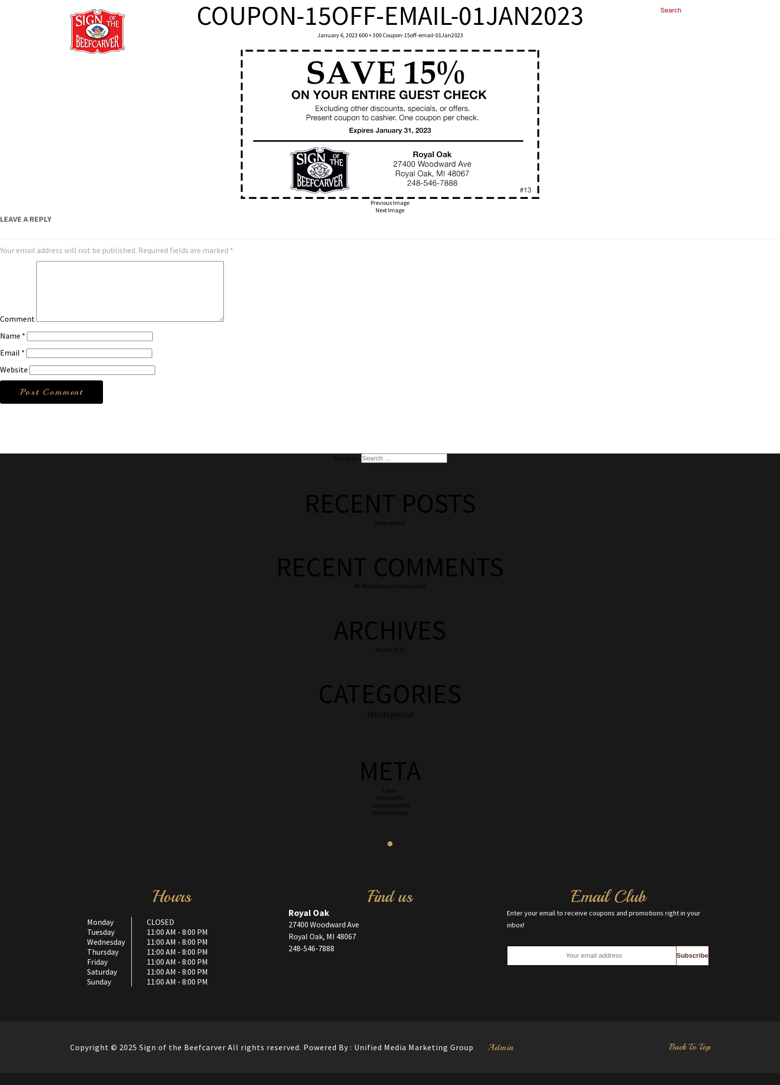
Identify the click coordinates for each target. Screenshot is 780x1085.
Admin (501, 1059)
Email (12, 364)
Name (12, 348)
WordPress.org (390, 824)
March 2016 (390, 661)
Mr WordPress (371, 598)
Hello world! (390, 535)
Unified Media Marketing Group (414, 1059)
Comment (17, 331)
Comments (390, 817)
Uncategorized (390, 726)
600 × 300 (370, 35)
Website (14, 381)
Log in (390, 802)
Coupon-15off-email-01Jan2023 (423, 35)
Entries (390, 810)
